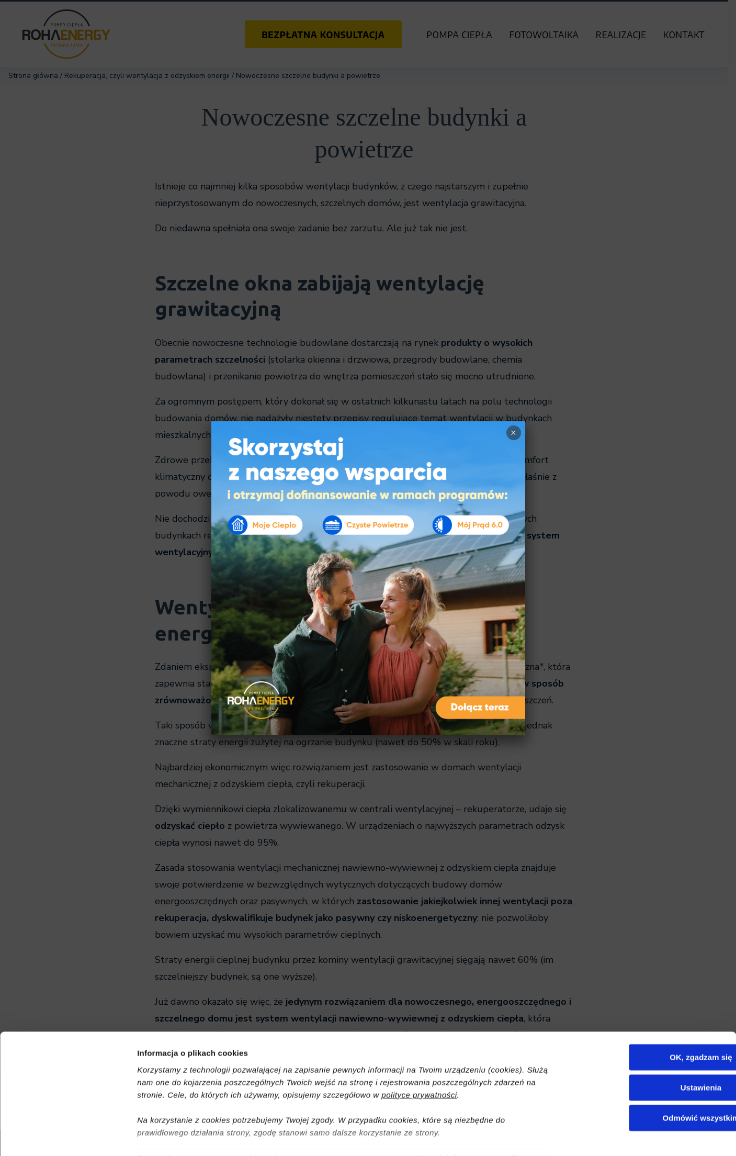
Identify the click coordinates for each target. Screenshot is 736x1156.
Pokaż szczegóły (558, 1135)
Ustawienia (648, 1024)
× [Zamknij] (513, 433)
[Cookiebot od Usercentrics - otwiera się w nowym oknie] (68, 1135)
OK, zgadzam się (648, 994)
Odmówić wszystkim (648, 1054)
